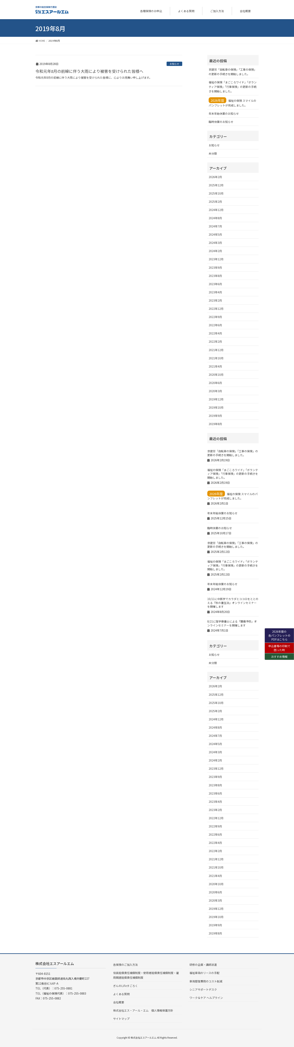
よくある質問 (121, 994)
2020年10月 (216, 375)
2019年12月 (216, 399)
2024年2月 (215, 251)
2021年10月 (216, 358)
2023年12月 (216, 259)
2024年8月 (215, 218)
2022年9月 (215, 317)
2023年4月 (215, 292)
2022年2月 (215, 341)
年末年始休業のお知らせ (224, 113)
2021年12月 (216, 350)
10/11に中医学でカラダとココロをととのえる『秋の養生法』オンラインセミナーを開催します (232, 602)
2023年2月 (215, 300)
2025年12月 (216, 185)
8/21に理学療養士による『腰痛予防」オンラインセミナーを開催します (232, 623)
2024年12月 (216, 210)
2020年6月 (215, 383)
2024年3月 (215, 243)
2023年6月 (215, 284)
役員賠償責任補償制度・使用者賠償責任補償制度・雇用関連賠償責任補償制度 (146, 975)
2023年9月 (215, 267)
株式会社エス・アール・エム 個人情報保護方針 (143, 1010)
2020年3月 (215, 391)
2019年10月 (216, 407)
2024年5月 (215, 234)
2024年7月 (215, 226)
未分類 (213, 153)
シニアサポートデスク (203, 989)
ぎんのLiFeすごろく (125, 986)
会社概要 (118, 1002)
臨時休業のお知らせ (221, 122)
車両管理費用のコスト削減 (205, 981)
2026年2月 (215, 177)
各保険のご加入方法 (125, 965)
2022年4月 (215, 333)
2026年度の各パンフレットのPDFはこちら (279, 635)
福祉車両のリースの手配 (204, 973)
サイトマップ (121, 1019)
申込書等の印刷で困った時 (279, 648)
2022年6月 (215, 325)
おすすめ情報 (279, 657)
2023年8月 (215, 276)
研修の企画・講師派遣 (203, 965)
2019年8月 (215, 424)
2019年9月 (215, 416)
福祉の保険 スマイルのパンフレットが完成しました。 (232, 102)
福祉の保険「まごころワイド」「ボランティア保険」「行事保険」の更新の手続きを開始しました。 (233, 86)
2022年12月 (216, 309)
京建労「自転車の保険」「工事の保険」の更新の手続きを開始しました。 (233, 72)
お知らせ (174, 63)
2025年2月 (215, 202)
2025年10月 (216, 193)
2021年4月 (215, 366)
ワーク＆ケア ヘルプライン (206, 998)
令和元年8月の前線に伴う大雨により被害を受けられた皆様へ (89, 71)
